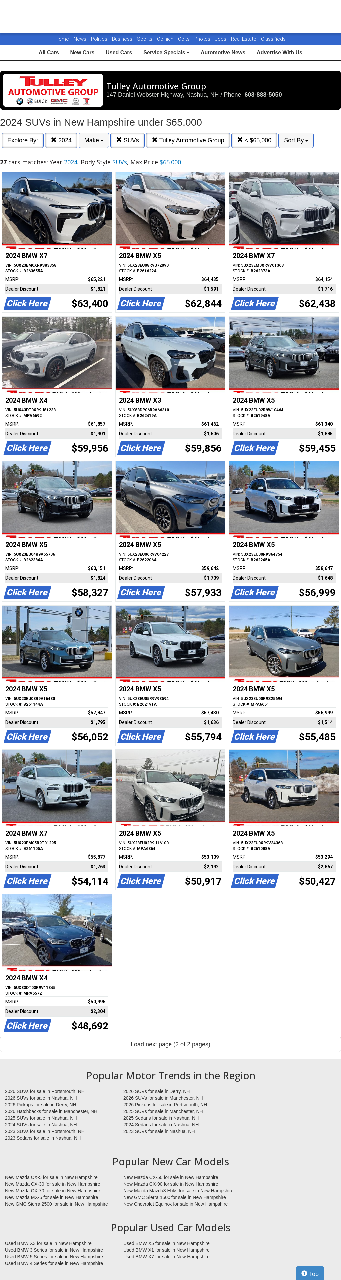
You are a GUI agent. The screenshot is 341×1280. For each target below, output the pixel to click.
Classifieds (273, 39)
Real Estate (244, 39)
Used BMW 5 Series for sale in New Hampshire (54, 1256)
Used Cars (119, 52)
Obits (184, 39)
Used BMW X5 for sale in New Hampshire (166, 1243)
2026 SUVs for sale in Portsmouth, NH (45, 1091)
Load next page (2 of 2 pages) (170, 1044)
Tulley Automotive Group (188, 140)
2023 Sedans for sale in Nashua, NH (43, 1138)
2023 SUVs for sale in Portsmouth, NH (45, 1131)
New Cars (82, 52)
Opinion (166, 39)
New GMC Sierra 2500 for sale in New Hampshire (56, 1204)
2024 (61, 140)
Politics (99, 39)
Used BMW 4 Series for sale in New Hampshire (54, 1263)
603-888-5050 (263, 94)
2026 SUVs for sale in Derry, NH (156, 1091)
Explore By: (22, 140)
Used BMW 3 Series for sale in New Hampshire (54, 1250)
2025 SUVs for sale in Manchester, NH (163, 1111)
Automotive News (223, 52)
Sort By (296, 140)
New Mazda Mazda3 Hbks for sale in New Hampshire (178, 1190)
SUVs (127, 140)
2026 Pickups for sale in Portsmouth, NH (165, 1104)
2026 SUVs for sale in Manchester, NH (163, 1098)
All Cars (49, 52)
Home (62, 39)
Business (123, 39)
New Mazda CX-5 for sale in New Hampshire (51, 1177)
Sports (145, 39)
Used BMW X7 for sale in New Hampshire (166, 1256)
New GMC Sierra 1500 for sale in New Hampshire (174, 1197)
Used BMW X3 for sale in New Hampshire (48, 1243)
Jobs (221, 39)
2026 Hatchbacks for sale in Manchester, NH (51, 1111)
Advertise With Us (279, 52)
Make (93, 140)
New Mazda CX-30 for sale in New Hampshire (52, 1184)
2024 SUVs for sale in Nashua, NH (41, 1124)
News (80, 39)
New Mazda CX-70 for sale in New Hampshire (52, 1190)
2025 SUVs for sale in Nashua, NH (41, 1118)
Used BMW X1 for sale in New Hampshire (166, 1250)
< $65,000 (254, 140)
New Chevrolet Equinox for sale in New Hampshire (175, 1204)
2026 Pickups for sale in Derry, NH (40, 1104)
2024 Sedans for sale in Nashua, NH (161, 1124)
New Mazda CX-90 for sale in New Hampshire (170, 1184)
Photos (203, 39)
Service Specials (166, 52)
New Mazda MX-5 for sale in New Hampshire (51, 1197)
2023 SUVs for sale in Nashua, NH (159, 1131)
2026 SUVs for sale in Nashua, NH (41, 1098)
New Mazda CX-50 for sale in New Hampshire (170, 1177)
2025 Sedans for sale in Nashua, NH (161, 1118)
